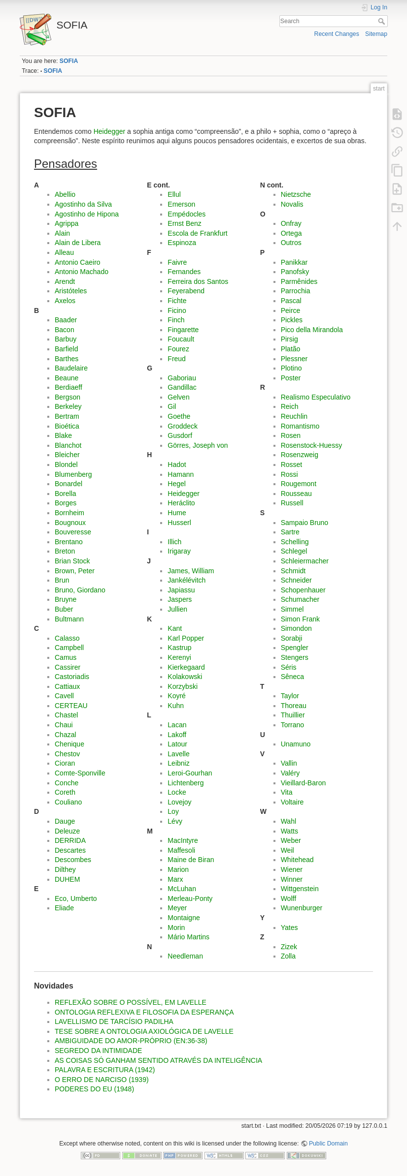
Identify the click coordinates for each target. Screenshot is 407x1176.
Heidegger (110, 131)
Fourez (178, 349)
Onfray (291, 223)
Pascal (291, 301)
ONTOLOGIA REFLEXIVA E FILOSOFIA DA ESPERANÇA (144, 1012)
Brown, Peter (75, 571)
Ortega (291, 233)
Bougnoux (70, 522)
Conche (66, 783)
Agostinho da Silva (83, 204)
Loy (173, 811)
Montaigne (184, 918)
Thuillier (293, 715)
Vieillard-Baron (303, 783)
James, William (191, 571)
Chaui (64, 725)
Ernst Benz (184, 223)
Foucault (181, 339)
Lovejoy (179, 802)
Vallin (289, 763)
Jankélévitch (186, 580)
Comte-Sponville (80, 773)
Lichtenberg (186, 783)
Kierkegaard (186, 667)
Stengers (294, 657)
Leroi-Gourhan (190, 773)
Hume (177, 513)
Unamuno (296, 744)
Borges (65, 503)
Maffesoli (181, 850)
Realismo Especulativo (316, 397)
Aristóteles (71, 291)
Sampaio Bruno (305, 522)
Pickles (292, 320)
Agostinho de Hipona (87, 214)
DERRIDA (70, 840)
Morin (176, 927)
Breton (65, 551)
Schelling (295, 542)
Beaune (66, 378)
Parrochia (295, 291)
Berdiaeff (68, 387)
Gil (172, 406)
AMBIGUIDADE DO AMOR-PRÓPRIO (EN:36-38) (131, 1041)
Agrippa (66, 223)
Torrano (292, 725)
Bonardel (68, 484)
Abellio (65, 194)
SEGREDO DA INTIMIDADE (98, 1050)
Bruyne (65, 599)
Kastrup (179, 647)
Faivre (177, 262)
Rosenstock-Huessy (311, 445)
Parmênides (299, 281)
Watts (289, 831)
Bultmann (69, 619)
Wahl (288, 821)
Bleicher (67, 455)
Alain (62, 233)
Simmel (292, 609)
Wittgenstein (300, 889)
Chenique (69, 744)
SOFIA (69, 61)
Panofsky (295, 272)
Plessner (294, 359)
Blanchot (68, 445)
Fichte (177, 301)
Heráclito (181, 503)
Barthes (66, 359)
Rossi (289, 474)
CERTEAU (71, 706)
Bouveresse (73, 532)
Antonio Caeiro (78, 262)
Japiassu (181, 590)
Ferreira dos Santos (198, 281)
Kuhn (176, 706)
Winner (292, 879)
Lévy (175, 821)
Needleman (185, 956)
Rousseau (296, 493)
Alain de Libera (78, 243)
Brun (62, 580)
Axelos (65, 301)
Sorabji (292, 638)
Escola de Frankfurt (197, 233)
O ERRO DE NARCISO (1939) (102, 1079)
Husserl (179, 522)
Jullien (177, 609)
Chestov (67, 754)
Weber (291, 840)
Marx (175, 879)
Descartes (70, 850)
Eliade (64, 908)
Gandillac (182, 387)
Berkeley (68, 406)
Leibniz (178, 763)
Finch (176, 320)
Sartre (290, 532)
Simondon (296, 628)
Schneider (296, 580)
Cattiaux (67, 686)
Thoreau (293, 706)
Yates (289, 927)
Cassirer (67, 667)
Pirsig (289, 339)
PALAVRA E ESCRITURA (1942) (105, 1070)
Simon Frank (300, 619)
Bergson (67, 397)
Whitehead (297, 860)
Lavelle (178, 754)
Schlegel (294, 551)
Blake (63, 435)
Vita (287, 792)
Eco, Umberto (76, 898)
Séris (289, 667)
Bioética (67, 426)
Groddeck (183, 426)
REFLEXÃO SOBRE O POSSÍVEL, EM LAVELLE (130, 1002)
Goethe (179, 416)
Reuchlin (294, 416)
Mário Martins (188, 937)
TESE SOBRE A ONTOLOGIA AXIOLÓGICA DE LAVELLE (144, 1031)
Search (382, 21)
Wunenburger (302, 908)
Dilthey (65, 869)
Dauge (65, 821)
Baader (66, 320)
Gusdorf (180, 435)
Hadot (177, 464)
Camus (65, 657)
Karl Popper (186, 638)
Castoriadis (72, 677)
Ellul (174, 194)
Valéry (290, 773)
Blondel (66, 464)
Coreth (65, 792)
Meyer (177, 908)
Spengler (294, 647)
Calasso (67, 638)
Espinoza (182, 243)
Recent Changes (336, 34)
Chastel (66, 715)
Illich (174, 542)
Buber (64, 609)
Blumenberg (73, 474)
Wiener (292, 869)
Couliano (68, 802)
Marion (178, 869)
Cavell (64, 696)
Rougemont (298, 484)
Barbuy (65, 339)
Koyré (177, 696)
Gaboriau (182, 378)
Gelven (178, 397)
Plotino (291, 368)
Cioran (65, 763)
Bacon (64, 330)
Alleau (64, 252)
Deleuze (67, 831)
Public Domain (328, 1143)
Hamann (181, 474)
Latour (177, 744)
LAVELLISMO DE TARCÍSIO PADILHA (114, 1021)
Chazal (65, 735)
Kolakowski (185, 677)
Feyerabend (186, 291)
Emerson (181, 204)
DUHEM (67, 879)
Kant (175, 628)
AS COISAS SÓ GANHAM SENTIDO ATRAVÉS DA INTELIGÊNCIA (158, 1060)
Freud (177, 359)
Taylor (290, 696)
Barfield (66, 349)
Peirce (291, 310)
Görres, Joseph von (198, 445)
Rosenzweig (299, 455)
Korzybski (183, 686)
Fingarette (183, 330)
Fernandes (184, 272)
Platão (291, 349)
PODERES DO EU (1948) (94, 1089)
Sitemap (376, 34)
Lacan (177, 725)
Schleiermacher (305, 561)
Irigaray (179, 551)
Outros (291, 243)
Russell (292, 503)
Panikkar (294, 262)
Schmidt (293, 571)
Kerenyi (179, 657)
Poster (291, 378)
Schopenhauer (303, 590)
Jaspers (180, 599)
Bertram (67, 416)
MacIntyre (183, 840)
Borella (65, 493)
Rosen (291, 435)
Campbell (69, 647)
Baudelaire (71, 368)
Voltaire (292, 802)
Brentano (69, 542)
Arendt (65, 281)
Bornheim (69, 513)
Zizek (289, 947)
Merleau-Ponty (190, 898)
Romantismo (300, 426)
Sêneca (292, 677)
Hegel (177, 484)
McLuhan (182, 889)
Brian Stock (72, 561)
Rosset (292, 464)
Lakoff (177, 735)
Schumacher (300, 599)
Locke (177, 792)
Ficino (177, 310)
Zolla (288, 956)
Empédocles (186, 214)
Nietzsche (296, 194)
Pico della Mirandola (312, 330)
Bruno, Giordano (80, 590)
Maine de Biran (191, 860)
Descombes (73, 860)
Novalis (292, 204)
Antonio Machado (81, 272)
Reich (290, 406)
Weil (287, 850)
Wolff (288, 898)
